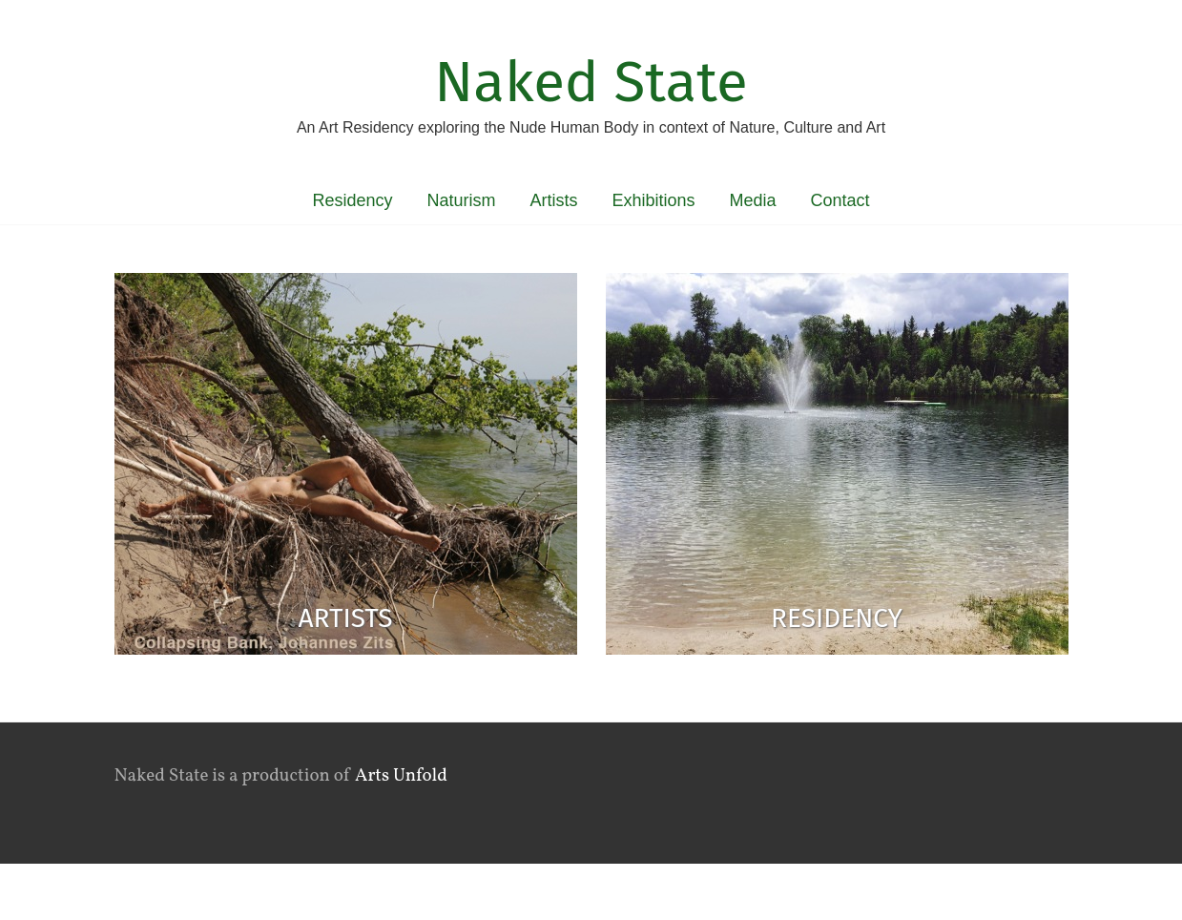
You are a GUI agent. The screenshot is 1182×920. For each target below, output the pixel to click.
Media (753, 200)
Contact (840, 200)
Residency (352, 200)
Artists (553, 200)
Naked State (590, 82)
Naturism (460, 200)
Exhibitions (653, 200)
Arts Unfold (401, 775)
